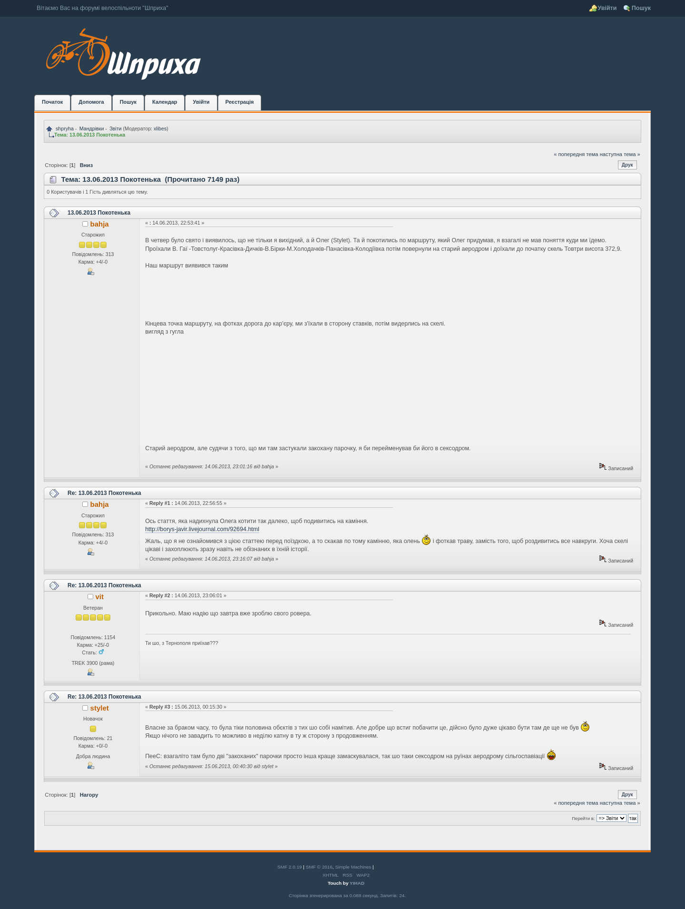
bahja (99, 224)
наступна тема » (620, 154)
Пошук (641, 8)
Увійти (607, 8)
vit (99, 597)
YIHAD (357, 883)
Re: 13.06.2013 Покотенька (104, 493)
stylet (99, 708)
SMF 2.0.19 (289, 866)
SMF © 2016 (319, 866)
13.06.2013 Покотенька (99, 212)
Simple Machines (353, 866)
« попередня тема (576, 154)
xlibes (160, 128)
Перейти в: (583, 818)
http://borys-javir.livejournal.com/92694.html (202, 529)
